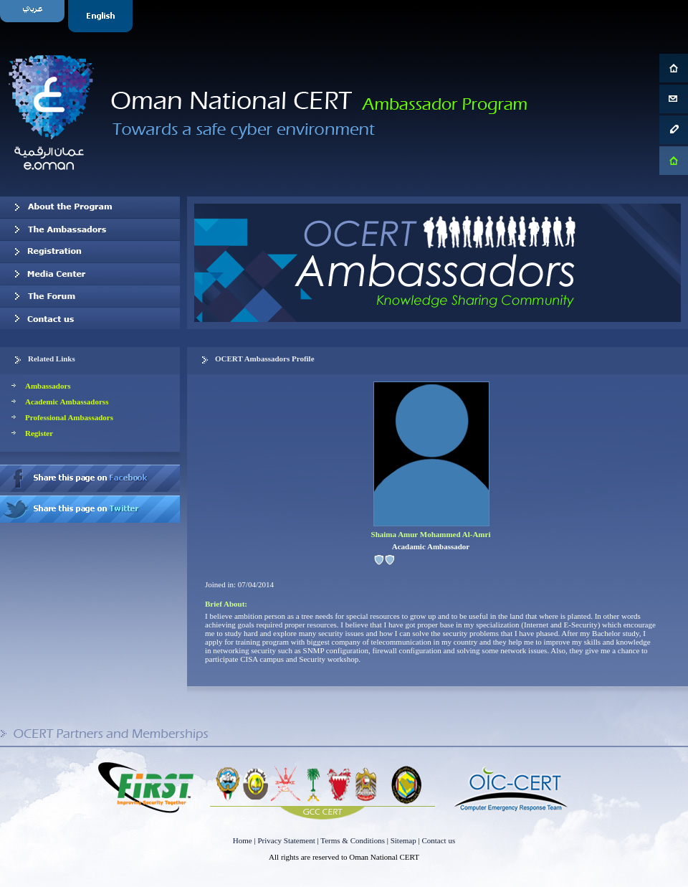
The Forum (90, 296)
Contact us (90, 318)
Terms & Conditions (352, 840)
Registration (90, 251)
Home (242, 840)
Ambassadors (48, 385)
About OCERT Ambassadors (90, 207)
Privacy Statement (286, 840)
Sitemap (403, 840)
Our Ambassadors (90, 229)
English (102, 16)
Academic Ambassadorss (66, 401)
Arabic (34, 16)
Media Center (90, 274)
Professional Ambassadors (69, 417)
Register (39, 433)
